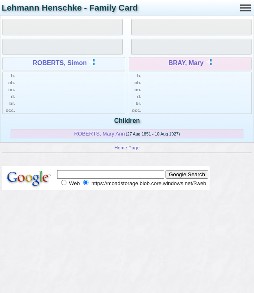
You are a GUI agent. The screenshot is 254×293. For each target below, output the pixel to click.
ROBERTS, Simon (60, 62)
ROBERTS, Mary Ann (99, 134)
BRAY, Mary (185, 62)
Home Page (127, 147)
